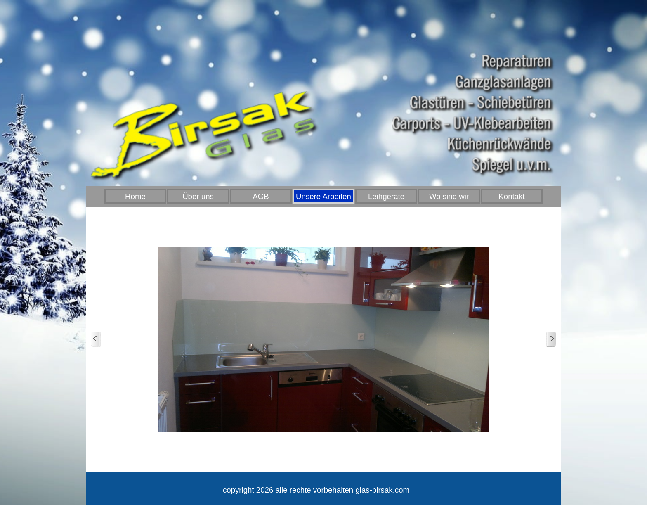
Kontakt (511, 196)
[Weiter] (551, 339)
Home (135, 196)
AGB (261, 196)
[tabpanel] (316, 490)
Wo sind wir (449, 196)
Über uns (198, 196)
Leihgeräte (386, 196)
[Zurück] (96, 339)
